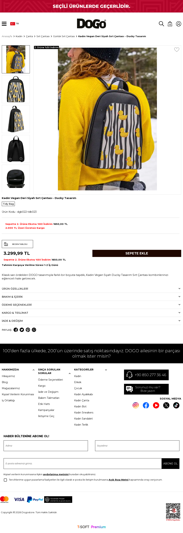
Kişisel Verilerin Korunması (18, 395)
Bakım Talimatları (48, 399)
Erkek (77, 383)
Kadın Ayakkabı (83, 395)
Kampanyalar (46, 411)
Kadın (77, 377)
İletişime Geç (46, 417)
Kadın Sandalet (83, 419)
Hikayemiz (8, 377)
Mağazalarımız (11, 389)
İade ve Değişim (48, 393)
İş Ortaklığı (8, 401)
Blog (5, 383)
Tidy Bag (8, 205)
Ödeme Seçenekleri (50, 381)
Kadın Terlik (81, 426)
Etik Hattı (44, 405)
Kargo (42, 387)
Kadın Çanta (81, 401)
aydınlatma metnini (56, 475)
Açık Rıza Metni (118, 480)
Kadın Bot (80, 407)
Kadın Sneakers (83, 413)
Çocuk (78, 389)
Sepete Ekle (136, 255)
